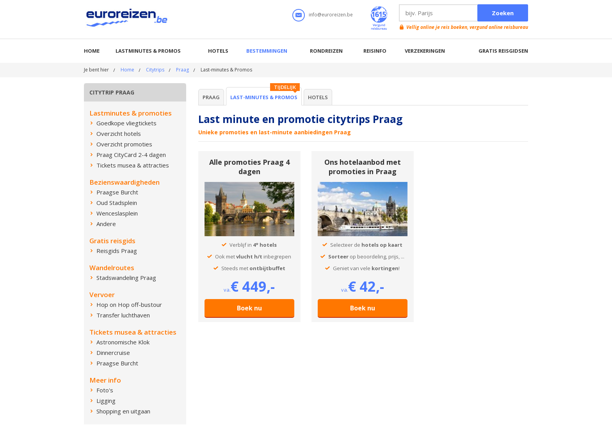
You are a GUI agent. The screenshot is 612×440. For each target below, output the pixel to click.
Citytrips (155, 69)
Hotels (218, 50)
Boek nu (249, 308)
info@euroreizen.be (331, 14)
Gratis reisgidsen (503, 50)
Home (92, 50)
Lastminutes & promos (148, 50)
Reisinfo (374, 50)
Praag (182, 69)
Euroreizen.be (127, 19)
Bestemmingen (266, 50)
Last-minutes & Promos (263, 97)
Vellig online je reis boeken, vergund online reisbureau (467, 27)
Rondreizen (326, 50)
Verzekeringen (425, 50)
